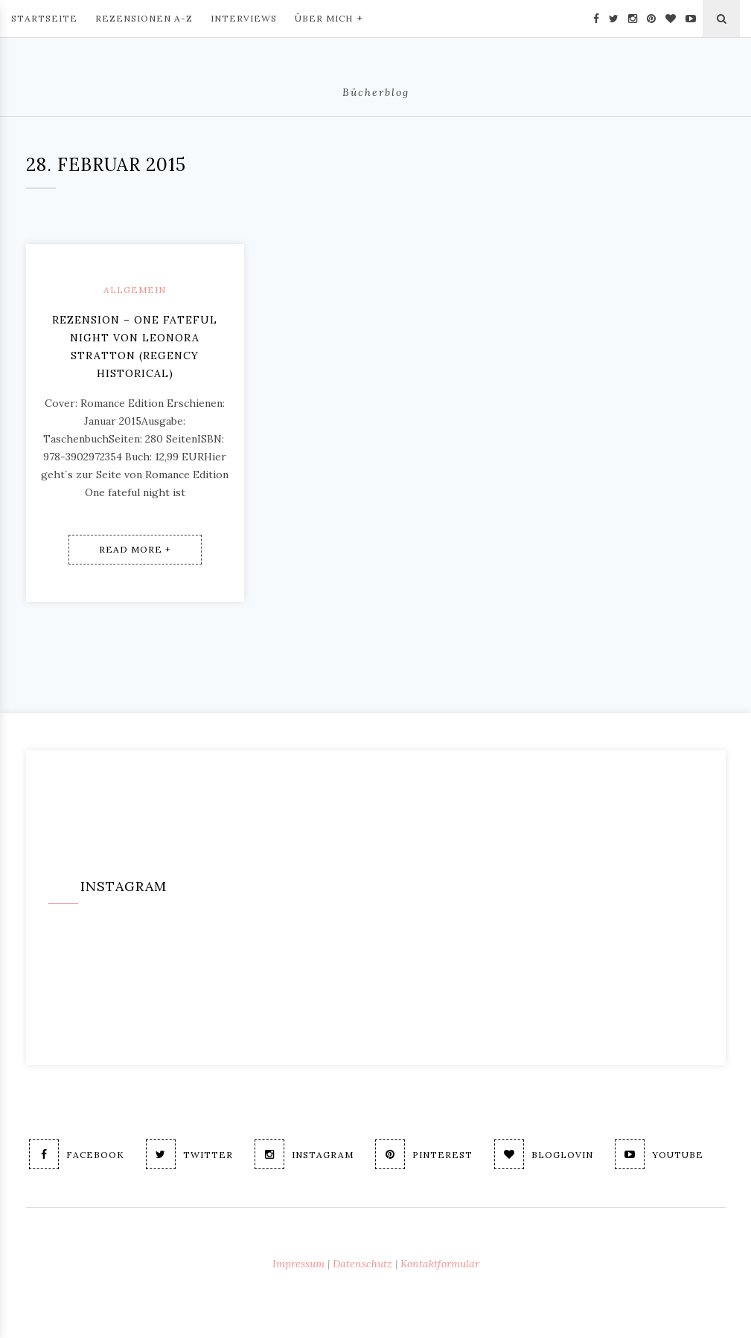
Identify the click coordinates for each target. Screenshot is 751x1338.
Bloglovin (543, 1154)
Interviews (244, 18)
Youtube (659, 1154)
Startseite (44, 18)
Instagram (304, 1154)
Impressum (298, 1263)
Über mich (329, 17)
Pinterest (424, 1154)
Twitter (189, 1154)
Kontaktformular (439, 1263)
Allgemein (134, 289)
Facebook (76, 1154)
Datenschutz (362, 1263)
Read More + (135, 549)
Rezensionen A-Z (144, 18)
